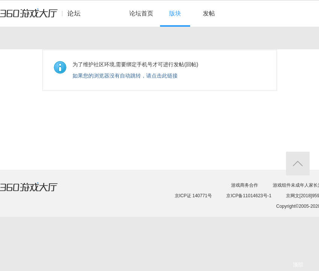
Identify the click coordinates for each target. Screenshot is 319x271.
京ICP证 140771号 (193, 195)
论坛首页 (141, 13)
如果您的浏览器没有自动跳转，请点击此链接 (125, 76)
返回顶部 (298, 163)
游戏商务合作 (244, 185)
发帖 (209, 13)
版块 (175, 13)
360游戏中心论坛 (43, 16)
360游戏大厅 (36, 191)
